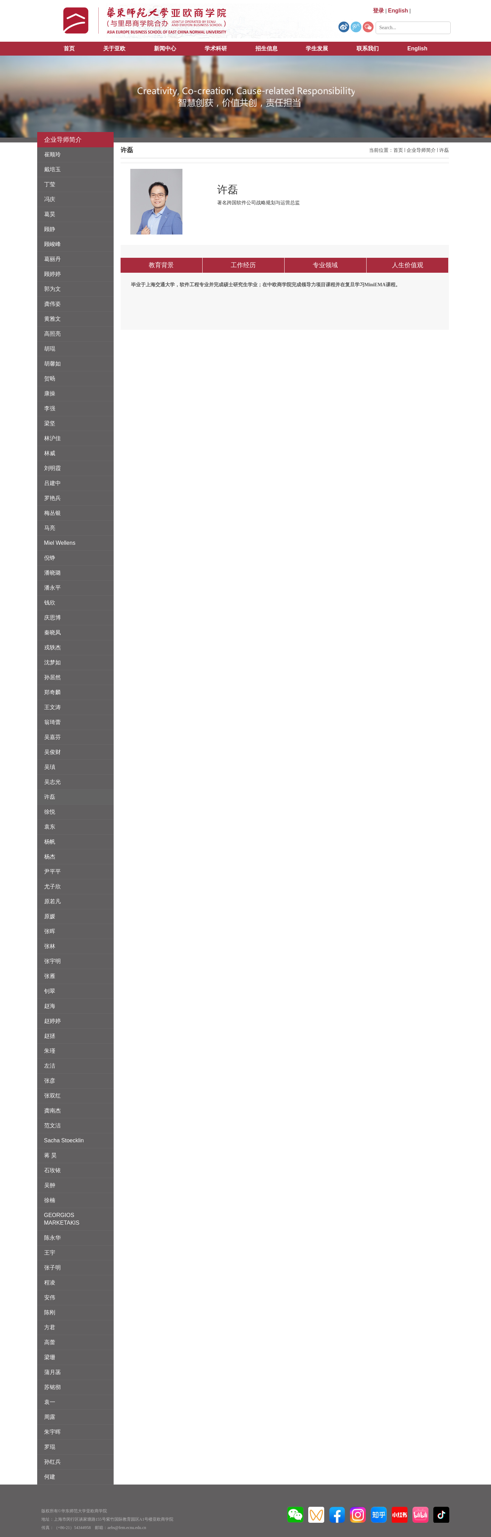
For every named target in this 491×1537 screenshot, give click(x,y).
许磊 (444, 150)
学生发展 (317, 48)
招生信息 (266, 48)
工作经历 (243, 265)
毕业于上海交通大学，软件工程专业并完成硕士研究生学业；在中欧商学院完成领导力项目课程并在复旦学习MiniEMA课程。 (265, 284)
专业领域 (325, 265)
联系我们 (368, 48)
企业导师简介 (421, 150)
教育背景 (161, 265)
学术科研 (216, 48)
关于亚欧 (114, 48)
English (417, 48)
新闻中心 (165, 48)
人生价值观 (407, 265)
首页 (69, 48)
